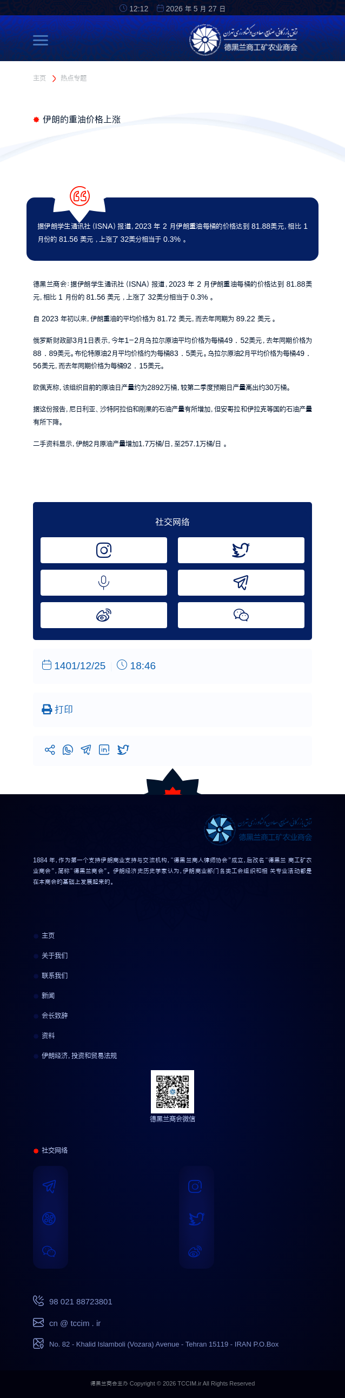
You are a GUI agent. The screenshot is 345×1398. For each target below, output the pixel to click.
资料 (44, 1035)
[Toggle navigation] (43, 40)
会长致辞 (50, 1015)
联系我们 (50, 975)
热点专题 (74, 78)
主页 (39, 78)
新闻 (44, 995)
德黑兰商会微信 (172, 1119)
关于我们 (50, 955)
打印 (57, 709)
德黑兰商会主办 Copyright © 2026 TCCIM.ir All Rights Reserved (172, 1384)
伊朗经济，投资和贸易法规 (75, 1055)
